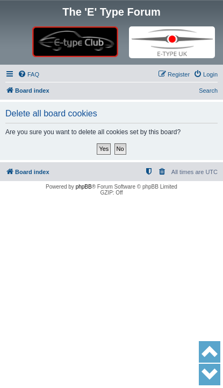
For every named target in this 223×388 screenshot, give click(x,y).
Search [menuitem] (208, 90)
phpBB (84, 187)
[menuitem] (28, 74)
